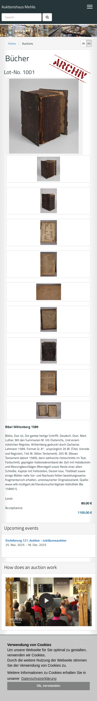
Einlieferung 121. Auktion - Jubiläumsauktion (35, 540)
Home (12, 43)
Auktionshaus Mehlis (18, 7)
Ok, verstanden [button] (48, 686)
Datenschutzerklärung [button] (38, 678)
